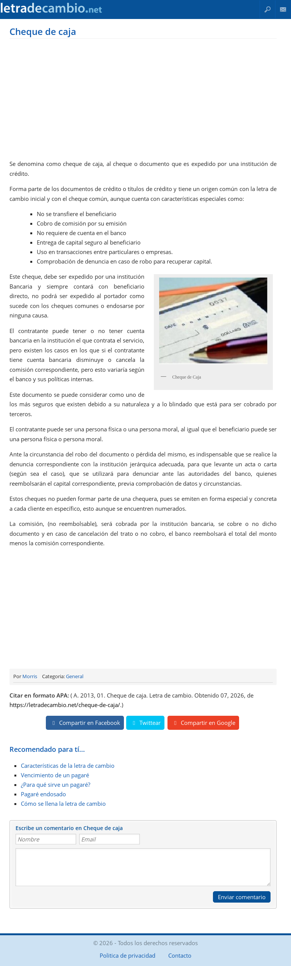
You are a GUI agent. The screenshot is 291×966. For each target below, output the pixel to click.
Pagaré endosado (43, 794)
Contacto (283, 9)
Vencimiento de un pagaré (55, 775)
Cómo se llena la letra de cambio (63, 803)
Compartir (85, 722)
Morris (29, 676)
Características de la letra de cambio (67, 765)
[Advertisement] (143, 97)
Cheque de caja (42, 31)
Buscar (267, 9)
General (74, 676)
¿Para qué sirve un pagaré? (55, 784)
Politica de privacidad (127, 955)
